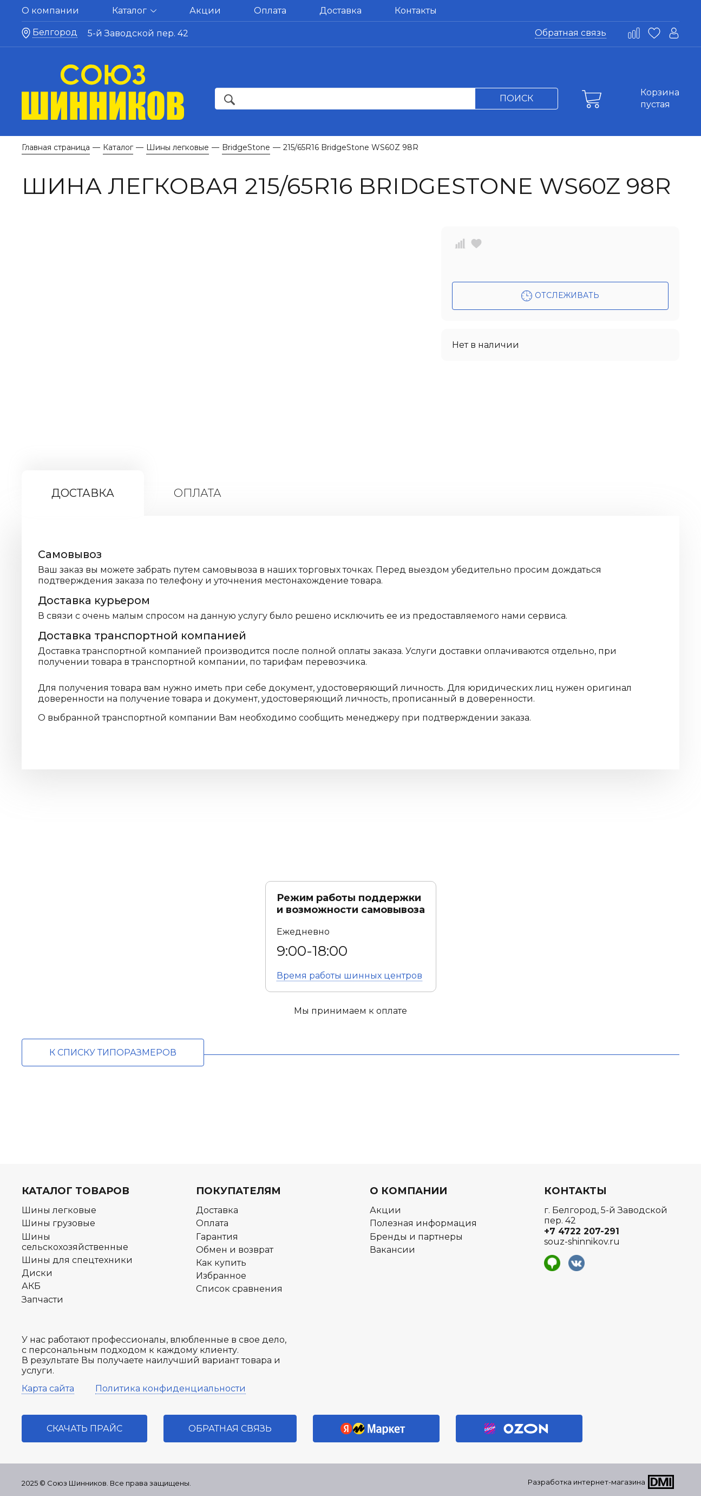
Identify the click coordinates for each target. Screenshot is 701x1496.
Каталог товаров (75, 1191)
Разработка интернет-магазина (586, 1482)
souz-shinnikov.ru (582, 1241)
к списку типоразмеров (112, 1052)
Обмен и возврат (234, 1250)
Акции (205, 10)
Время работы (349, 975)
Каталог (134, 10)
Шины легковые (59, 1210)
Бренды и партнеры (416, 1237)
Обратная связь (570, 33)
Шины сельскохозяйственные (75, 1242)
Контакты (416, 10)
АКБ (31, 1286)
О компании (50, 10)
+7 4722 (581, 1231)
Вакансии (392, 1250)
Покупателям (238, 1191)
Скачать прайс (84, 1428)
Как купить (221, 1263)
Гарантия (217, 1237)
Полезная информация (423, 1223)
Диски (37, 1273)
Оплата (270, 10)
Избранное (221, 1276)
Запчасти (42, 1299)
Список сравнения (239, 1289)
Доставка (340, 10)
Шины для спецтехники (77, 1260)
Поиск (516, 98)
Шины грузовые (58, 1223)
